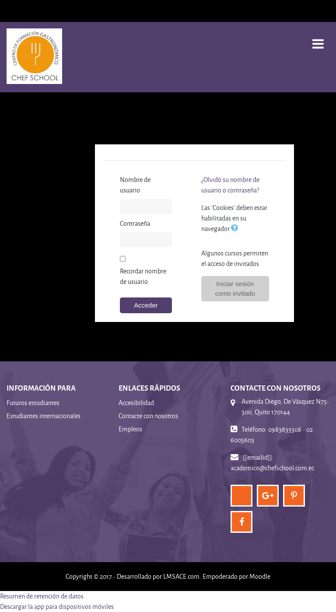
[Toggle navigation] (318, 39)
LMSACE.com (181, 576)
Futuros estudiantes (33, 402)
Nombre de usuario (135, 185)
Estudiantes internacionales (43, 415)
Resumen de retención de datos (42, 596)
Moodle (259, 576)
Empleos (130, 429)
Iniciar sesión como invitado (235, 288)
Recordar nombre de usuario (143, 276)
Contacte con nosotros (148, 415)
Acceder (146, 305)
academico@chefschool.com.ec (272, 467)
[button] (236, 228)
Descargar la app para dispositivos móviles (57, 606)
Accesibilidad (136, 402)
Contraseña (135, 223)
